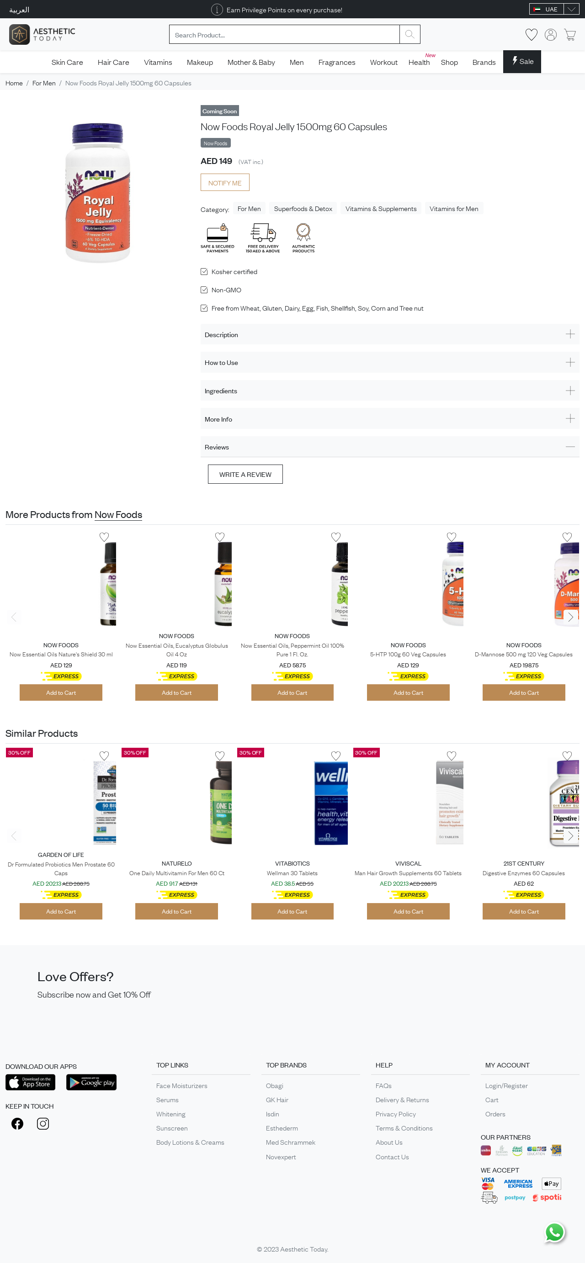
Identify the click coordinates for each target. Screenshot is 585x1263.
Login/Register (506, 1085)
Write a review (245, 474)
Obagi (274, 1085)
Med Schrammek (290, 1141)
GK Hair (277, 1099)
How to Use (221, 362)
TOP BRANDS (286, 1064)
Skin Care (67, 62)
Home (14, 82)
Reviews (217, 446)
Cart (492, 1099)
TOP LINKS (172, 1064)
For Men (44, 82)
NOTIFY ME (225, 182)
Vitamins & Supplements (381, 208)
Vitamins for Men (454, 208)
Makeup (200, 62)
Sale (522, 61)
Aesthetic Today (303, 1248)
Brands (484, 62)
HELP (384, 1064)
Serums (167, 1099)
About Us (389, 1141)
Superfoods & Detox (303, 208)
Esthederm (282, 1127)
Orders (495, 1113)
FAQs (384, 1085)
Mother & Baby (251, 62)
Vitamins (158, 62)
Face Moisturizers (181, 1085)
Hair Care (113, 62)
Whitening (171, 1113)
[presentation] (14, 617)
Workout (384, 62)
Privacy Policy (396, 1113)
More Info (218, 418)
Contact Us (392, 1156)
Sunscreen (172, 1127)
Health (421, 59)
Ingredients (221, 390)
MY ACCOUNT (507, 1064)
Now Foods (118, 513)
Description (221, 334)
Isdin (272, 1113)
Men (297, 62)
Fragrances (337, 62)
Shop (449, 62)
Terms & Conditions (404, 1127)
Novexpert (281, 1156)
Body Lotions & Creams (190, 1141)
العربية (19, 9)
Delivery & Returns (402, 1099)
